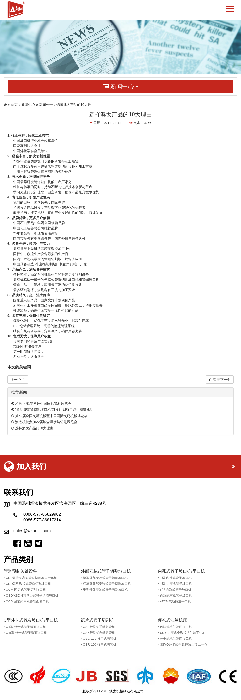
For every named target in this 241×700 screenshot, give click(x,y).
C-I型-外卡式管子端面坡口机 (25, 627)
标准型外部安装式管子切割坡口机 (106, 584)
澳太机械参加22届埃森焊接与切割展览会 (44, 422)
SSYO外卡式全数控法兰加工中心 (182, 644)
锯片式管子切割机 (97, 620)
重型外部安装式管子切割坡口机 (104, 589)
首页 (14, 105)
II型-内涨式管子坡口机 (174, 589)
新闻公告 (46, 105)
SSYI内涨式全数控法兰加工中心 (181, 633)
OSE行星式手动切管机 (98, 627)
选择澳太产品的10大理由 (32, 428)
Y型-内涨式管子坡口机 (175, 584)
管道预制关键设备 (20, 571)
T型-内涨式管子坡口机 (175, 578)
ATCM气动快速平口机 (174, 601)
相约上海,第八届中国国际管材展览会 (41, 403)
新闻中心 (28, 105)
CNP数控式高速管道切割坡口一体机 (30, 578)
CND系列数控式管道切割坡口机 (27, 584)
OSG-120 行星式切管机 (98, 638)
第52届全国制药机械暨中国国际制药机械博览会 (49, 416)
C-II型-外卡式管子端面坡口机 (25, 633)
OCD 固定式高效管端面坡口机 (26, 601)
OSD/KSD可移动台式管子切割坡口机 (31, 595)
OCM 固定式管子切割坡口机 (25, 589)
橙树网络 (152, 691)
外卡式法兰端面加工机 (175, 638)
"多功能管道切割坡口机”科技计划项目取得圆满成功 (52, 410)
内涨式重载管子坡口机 (175, 595)
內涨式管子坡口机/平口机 (181, 571)
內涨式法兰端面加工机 (175, 627)
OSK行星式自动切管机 (98, 633)
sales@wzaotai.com (32, 530)
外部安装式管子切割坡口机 (106, 571)
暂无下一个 (219, 379)
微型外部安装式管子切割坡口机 (104, 578)
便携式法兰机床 (172, 620)
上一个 (18, 379)
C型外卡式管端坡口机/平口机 (31, 620)
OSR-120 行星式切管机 (98, 644)
